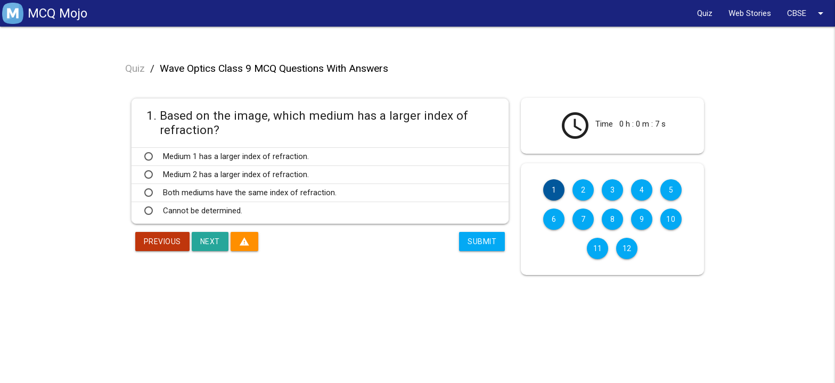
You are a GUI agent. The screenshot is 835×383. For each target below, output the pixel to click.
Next (210, 241)
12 (627, 248)
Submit (482, 241)
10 (670, 219)
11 (597, 248)
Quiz (705, 13)
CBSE (807, 13)
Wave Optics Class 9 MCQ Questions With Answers (274, 68)
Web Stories (749, 13)
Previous (162, 241)
